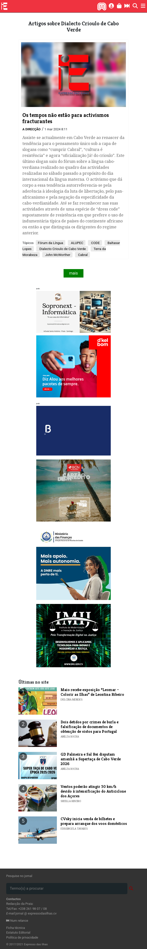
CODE (95, 243)
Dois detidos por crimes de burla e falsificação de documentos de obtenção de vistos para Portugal (89, 726)
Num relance (17, 920)
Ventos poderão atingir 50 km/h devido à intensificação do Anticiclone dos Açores (93, 791)
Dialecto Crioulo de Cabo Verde (62, 249)
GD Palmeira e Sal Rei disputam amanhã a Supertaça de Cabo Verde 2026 (91, 759)
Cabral (82, 255)
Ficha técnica (15, 928)
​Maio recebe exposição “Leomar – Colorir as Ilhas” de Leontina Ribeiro (92, 692)
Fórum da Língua (50, 243)
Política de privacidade (22, 937)
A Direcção (31, 129)
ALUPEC (76, 243)
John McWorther (57, 255)
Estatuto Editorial (18, 932)
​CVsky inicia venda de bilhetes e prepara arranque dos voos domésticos (94, 821)
